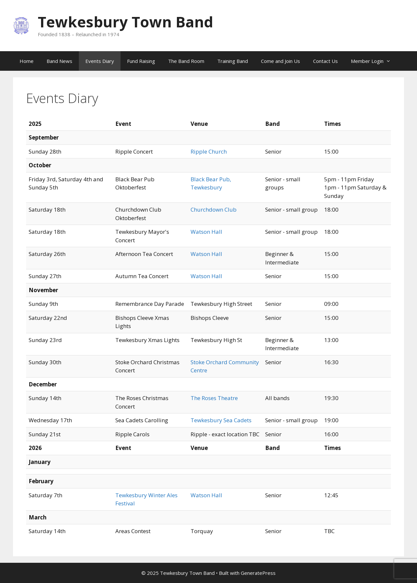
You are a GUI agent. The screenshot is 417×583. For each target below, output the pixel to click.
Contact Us (325, 61)
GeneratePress (258, 573)
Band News (59, 61)
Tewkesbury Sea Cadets (221, 420)
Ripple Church (209, 151)
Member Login (374, 61)
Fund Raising (141, 61)
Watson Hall (206, 231)
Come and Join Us (280, 61)
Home (27, 61)
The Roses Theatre (214, 398)
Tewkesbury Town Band (125, 22)
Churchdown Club (214, 209)
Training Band (232, 61)
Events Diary (99, 61)
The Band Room (186, 61)
